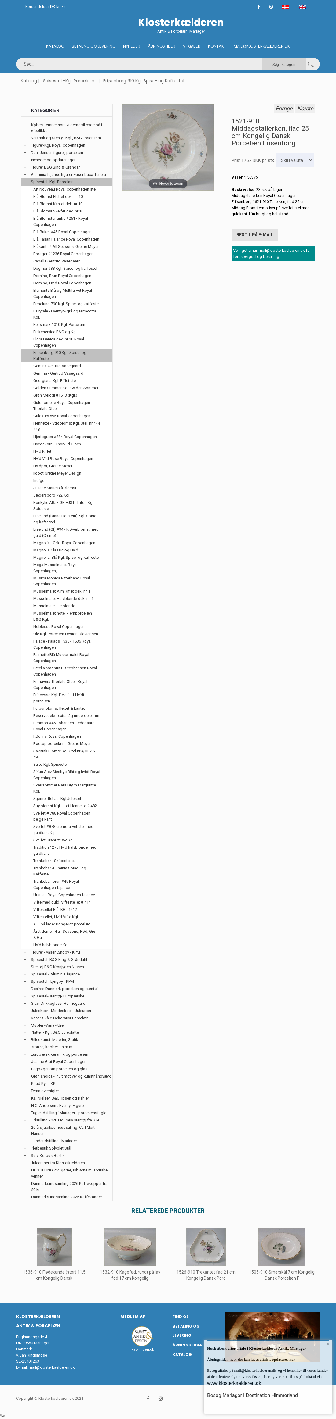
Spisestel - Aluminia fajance (55, 974)
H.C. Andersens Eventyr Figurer (58, 1105)
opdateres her (283, 1359)
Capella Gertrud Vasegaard (57, 261)
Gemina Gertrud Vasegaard (57, 366)
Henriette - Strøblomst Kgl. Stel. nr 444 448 (66, 426)
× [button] (327, 1345)
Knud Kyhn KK (43, 1083)
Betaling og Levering (93, 46)
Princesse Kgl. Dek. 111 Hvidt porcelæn (58, 698)
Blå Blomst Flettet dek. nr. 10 (58, 196)
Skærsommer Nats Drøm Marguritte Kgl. (64, 788)
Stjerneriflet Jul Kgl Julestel (57, 798)
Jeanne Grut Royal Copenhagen (58, 1061)
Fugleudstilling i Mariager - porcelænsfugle (68, 1113)
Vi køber (191, 46)
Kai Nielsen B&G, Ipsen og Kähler (60, 1098)
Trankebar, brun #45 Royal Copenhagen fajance (56, 884)
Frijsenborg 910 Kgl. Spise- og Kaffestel (143, 81)
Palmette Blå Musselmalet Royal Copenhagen (61, 657)
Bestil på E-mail (254, 234)
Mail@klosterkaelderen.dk (262, 46)
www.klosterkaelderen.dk (234, 1383)
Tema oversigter (45, 1091)
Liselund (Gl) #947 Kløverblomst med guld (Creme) (66, 532)
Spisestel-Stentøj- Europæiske (57, 996)
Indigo (39, 480)
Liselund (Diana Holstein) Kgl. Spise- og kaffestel (65, 519)
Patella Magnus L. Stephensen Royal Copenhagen (65, 671)
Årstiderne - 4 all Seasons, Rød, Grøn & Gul (65, 934)
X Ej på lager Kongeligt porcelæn (62, 924)
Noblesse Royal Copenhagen (59, 626)
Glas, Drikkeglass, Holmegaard (58, 1003)
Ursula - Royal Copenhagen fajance (64, 895)
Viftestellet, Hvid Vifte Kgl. (56, 917)
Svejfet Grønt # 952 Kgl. (54, 840)
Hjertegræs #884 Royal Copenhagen (65, 436)
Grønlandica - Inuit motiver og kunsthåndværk (71, 1076)
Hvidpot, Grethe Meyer (52, 466)
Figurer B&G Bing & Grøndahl (56, 167)
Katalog (55, 46)
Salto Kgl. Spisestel (50, 764)
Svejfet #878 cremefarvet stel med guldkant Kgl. (63, 829)
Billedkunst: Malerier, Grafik (54, 1039)
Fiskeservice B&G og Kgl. (55, 332)
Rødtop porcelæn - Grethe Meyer (62, 743)
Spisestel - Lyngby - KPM (52, 981)
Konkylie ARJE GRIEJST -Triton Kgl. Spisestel (63, 505)
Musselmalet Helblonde (54, 606)
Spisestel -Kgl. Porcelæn (68, 81)
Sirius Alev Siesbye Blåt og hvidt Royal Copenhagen (66, 774)
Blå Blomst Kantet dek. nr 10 (57, 203)
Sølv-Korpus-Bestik (48, 1155)
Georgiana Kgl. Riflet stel (55, 380)
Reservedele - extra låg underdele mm (66, 715)
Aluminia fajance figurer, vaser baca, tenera (68, 174)
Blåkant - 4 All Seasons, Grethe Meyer (66, 246)
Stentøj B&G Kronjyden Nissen (57, 966)
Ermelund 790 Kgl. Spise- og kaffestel (66, 303)
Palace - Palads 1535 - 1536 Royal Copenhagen (62, 644)
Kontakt (217, 46)
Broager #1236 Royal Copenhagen (63, 253)
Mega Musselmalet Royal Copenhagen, (55, 567)
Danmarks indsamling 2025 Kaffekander (66, 1197)
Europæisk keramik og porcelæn (59, 1054)
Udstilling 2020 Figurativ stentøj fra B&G (66, 1120)
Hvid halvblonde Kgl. (51, 945)
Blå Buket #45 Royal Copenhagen (62, 232)
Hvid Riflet (42, 451)
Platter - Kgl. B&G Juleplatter (55, 1032)
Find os (181, 1316)
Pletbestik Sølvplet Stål (51, 1148)
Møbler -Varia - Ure (47, 1025)
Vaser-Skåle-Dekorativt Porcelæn (60, 1018)
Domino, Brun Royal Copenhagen (62, 275)
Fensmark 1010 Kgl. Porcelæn (59, 324)
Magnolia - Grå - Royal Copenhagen (64, 542)
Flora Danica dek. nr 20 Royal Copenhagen (58, 342)
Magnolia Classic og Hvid (55, 550)
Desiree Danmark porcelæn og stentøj (64, 988)
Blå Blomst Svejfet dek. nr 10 (58, 211)
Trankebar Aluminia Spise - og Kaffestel (59, 871)
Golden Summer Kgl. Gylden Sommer (65, 388)
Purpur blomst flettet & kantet (59, 708)
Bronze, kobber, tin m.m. (52, 1047)
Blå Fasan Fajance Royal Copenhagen (66, 239)
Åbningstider (161, 46)
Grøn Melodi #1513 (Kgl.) (55, 395)
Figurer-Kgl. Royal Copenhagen (58, 145)
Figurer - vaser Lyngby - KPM (55, 952)
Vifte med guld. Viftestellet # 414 (62, 902)
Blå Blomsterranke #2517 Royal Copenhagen (60, 221)
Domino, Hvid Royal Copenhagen (62, 283)
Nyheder (131, 46)
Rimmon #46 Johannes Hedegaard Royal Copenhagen (64, 726)
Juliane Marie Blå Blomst (54, 488)
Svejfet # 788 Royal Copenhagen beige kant (61, 816)
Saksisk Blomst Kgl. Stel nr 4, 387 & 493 (64, 754)
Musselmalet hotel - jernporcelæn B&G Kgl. (62, 616)
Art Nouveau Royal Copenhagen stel (65, 189)
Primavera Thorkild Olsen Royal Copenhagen (60, 684)
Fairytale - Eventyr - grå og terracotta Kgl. (64, 314)
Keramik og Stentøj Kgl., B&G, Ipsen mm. (66, 138)
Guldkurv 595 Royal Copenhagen (61, 416)
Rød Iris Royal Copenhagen (57, 736)
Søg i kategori (283, 64)
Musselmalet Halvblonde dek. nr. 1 (63, 598)
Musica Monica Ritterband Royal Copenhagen (61, 581)
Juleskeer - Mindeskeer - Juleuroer (61, 1010)
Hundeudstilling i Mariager (54, 1141)
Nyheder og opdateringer (53, 160)
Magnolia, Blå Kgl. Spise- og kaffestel (66, 557)
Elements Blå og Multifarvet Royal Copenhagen (62, 293)
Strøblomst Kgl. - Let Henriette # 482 (65, 806)
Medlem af (132, 1317)
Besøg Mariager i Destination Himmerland (252, 1395)
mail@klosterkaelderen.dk (52, 1367)
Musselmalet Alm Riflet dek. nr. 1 (61, 591)
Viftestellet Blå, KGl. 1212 (55, 909)
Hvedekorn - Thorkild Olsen (57, 444)
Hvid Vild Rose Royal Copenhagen (63, 458)
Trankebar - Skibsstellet (54, 860)
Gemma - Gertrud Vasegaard (58, 373)
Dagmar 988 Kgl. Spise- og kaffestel (65, 268)
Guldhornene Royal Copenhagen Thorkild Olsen (61, 405)
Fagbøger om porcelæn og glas (59, 1069)
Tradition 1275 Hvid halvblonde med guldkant (65, 850)
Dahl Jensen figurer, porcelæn (57, 152)
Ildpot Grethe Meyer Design (57, 473)
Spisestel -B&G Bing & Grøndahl (59, 959)
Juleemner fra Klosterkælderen (58, 1163)
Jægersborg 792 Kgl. (51, 495)
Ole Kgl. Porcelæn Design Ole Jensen (65, 634)
